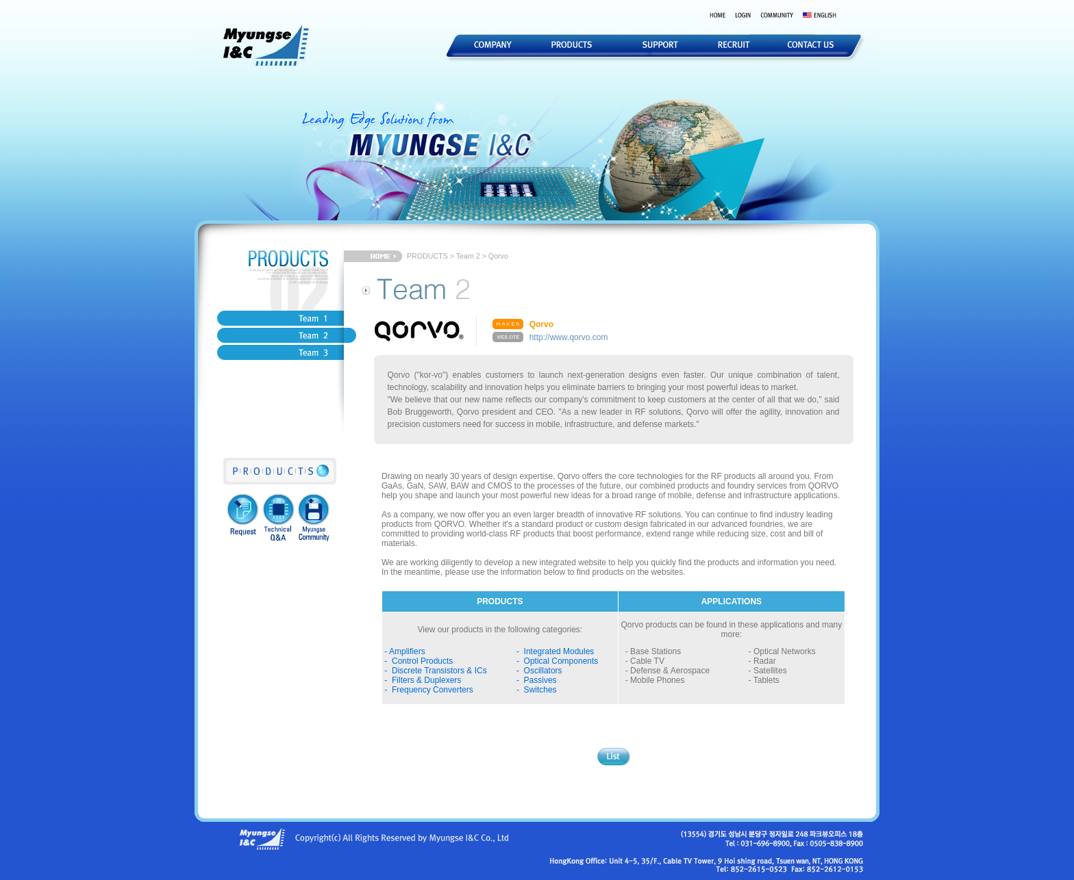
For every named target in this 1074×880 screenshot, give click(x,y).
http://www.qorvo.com (568, 337)
